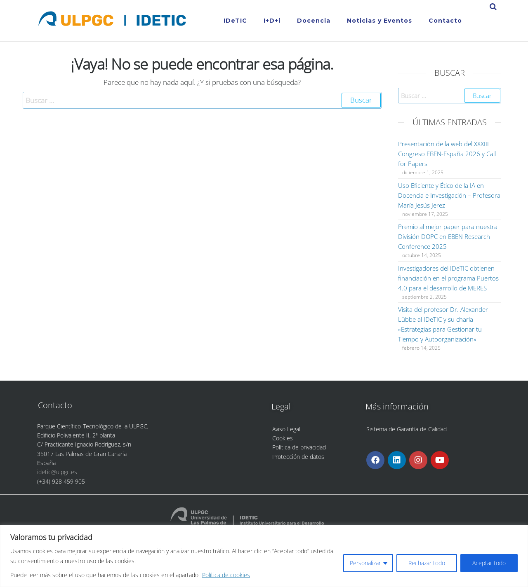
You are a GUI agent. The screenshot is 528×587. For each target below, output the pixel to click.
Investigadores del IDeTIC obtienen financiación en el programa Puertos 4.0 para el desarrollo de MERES (448, 278)
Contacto (445, 20)
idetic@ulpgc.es (57, 472)
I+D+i (272, 20)
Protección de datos (298, 457)
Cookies (282, 438)
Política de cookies (226, 575)
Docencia (313, 20)
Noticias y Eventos (379, 20)
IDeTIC (235, 20)
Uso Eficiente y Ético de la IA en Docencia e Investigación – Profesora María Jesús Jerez (449, 195)
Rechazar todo (426, 563)
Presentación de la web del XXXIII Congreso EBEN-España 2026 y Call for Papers (447, 154)
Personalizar (365, 563)
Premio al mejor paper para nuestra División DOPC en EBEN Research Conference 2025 (447, 236)
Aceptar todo (489, 563)
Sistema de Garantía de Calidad (406, 429)
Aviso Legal (286, 429)
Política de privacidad (299, 447)
